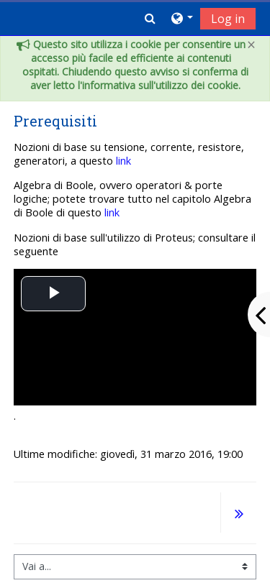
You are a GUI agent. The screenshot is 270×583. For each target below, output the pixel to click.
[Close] (251, 44)
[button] (150, 18)
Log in (228, 19)
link (123, 160)
